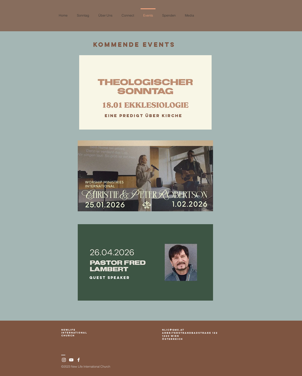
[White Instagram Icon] (64, 360)
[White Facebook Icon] (78, 360)
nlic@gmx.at (173, 329)
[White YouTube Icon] (71, 360)
